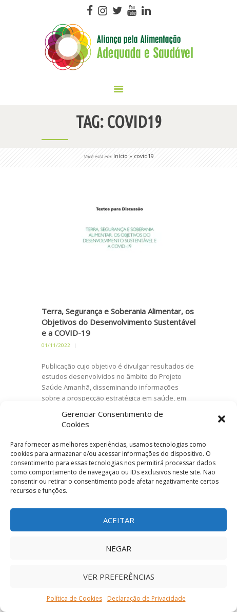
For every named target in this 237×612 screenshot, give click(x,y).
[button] (221, 419)
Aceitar (118, 520)
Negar (118, 548)
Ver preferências (118, 576)
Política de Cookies (74, 598)
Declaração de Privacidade (146, 598)
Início (120, 156)
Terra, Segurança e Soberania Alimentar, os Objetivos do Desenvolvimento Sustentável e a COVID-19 (118, 322)
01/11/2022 (56, 345)
